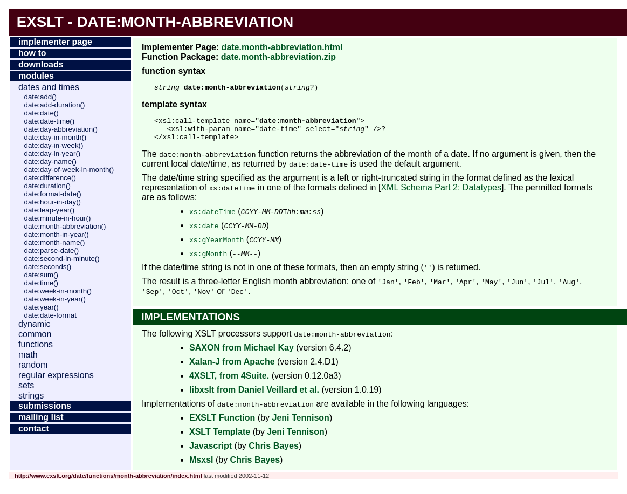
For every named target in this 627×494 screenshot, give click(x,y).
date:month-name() (54, 242)
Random (32, 364)
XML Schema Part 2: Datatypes (441, 193)
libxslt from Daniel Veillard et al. (254, 396)
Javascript (210, 452)
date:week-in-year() (55, 299)
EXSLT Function (222, 424)
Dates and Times (48, 87)
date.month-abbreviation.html (282, 47)
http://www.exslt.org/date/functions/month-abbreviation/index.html (108, 482)
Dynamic (34, 323)
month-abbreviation (207, 21)
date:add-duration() (54, 105)
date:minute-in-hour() (57, 218)
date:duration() (47, 186)
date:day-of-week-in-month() (69, 170)
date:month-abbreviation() (65, 226)
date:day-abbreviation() (61, 129)
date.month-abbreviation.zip (278, 56)
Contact (33, 428)
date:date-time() (49, 121)
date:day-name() (50, 161)
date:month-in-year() (56, 234)
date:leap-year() (49, 210)
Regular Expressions (56, 375)
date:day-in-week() (54, 145)
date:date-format (50, 315)
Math (28, 354)
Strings (31, 395)
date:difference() (50, 178)
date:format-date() (52, 194)
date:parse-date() (51, 250)
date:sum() (41, 275)
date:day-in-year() (52, 153)
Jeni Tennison (300, 424)
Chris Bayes (274, 452)
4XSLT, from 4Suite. (229, 382)
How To (32, 53)
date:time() (41, 283)
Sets (26, 385)
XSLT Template (219, 438)
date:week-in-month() (58, 291)
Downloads (41, 64)
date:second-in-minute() (62, 259)
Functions (35, 344)
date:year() (41, 307)
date (96, 21)
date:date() (41, 113)
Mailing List (41, 417)
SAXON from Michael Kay (241, 354)
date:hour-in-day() (52, 202)
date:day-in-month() (55, 137)
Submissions (44, 405)
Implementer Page (55, 41)
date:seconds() (48, 267)
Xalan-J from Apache (232, 368)
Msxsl (201, 466)
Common (34, 334)
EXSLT (40, 21)
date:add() (40, 97)
